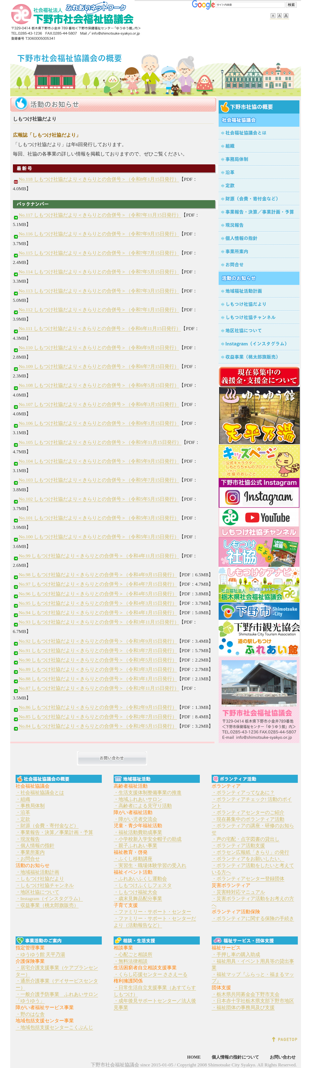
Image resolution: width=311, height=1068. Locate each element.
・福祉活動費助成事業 (138, 832)
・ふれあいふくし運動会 (140, 878)
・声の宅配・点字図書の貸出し (245, 839)
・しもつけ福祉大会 (135, 892)
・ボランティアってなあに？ (243, 792)
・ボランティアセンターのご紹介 (248, 812)
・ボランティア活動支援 (238, 845)
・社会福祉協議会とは (40, 792)
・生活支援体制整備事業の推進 (147, 792)
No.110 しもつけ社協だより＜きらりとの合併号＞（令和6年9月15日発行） (96, 348)
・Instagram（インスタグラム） (49, 898)
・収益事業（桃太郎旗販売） (47, 905)
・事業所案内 (30, 852)
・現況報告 (28, 839)
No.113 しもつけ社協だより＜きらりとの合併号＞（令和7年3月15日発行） (96, 291)
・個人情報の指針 (35, 845)
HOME (194, 1057)
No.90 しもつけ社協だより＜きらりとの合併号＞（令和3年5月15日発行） (95, 660)
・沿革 (23, 812)
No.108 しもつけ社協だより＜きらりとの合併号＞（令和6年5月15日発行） (96, 385)
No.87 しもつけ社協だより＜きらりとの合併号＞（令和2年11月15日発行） (96, 688)
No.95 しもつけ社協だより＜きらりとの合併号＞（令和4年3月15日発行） (95, 603)
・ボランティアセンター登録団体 (248, 878)
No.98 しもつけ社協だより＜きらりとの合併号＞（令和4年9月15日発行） (95, 575)
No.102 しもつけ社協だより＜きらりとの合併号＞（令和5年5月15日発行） (96, 499)
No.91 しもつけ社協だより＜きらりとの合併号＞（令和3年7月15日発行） (95, 650)
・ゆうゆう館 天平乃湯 (40, 954)
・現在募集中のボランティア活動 (248, 819)
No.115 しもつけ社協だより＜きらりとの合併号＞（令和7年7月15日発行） (96, 253)
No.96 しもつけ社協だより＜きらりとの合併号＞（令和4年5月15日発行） (95, 594)
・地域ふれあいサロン (138, 799)
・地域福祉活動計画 (37, 872)
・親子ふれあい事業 (135, 845)
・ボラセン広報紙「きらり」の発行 (250, 852)
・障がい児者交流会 (135, 819)
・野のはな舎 (30, 1014)
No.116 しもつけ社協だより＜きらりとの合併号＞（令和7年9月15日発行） (96, 234)
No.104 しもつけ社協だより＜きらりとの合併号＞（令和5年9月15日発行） (96, 461)
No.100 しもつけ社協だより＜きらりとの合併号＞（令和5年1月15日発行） (96, 537)
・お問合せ (28, 858)
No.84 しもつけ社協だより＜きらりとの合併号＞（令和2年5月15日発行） (95, 726)
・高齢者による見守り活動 (143, 805)
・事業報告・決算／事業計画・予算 (54, 832)
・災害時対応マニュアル (238, 892)
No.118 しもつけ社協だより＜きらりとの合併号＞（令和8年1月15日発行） (96, 179)
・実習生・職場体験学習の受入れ (150, 865)
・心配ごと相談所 (133, 954)
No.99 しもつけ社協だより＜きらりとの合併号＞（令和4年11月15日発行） (96, 556)
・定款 (23, 819)
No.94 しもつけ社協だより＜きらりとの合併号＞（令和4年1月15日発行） (95, 613)
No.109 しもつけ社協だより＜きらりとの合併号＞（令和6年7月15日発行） (96, 366)
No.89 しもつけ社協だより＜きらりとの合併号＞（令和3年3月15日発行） (95, 669)
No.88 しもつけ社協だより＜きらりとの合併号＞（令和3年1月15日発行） (95, 679)
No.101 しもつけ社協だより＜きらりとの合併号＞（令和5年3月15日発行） (96, 518)
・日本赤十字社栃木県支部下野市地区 (253, 1000)
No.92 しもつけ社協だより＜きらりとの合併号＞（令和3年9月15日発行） (95, 641)
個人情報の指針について (235, 1057)
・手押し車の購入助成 (236, 954)
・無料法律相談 (131, 961)
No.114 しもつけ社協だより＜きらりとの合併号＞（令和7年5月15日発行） (96, 272)
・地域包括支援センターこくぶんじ (54, 1027)
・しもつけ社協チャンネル (45, 885)
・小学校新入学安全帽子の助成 (147, 839)
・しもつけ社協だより (40, 878)
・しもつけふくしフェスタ (143, 885)
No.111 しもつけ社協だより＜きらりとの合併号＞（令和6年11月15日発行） (97, 328)
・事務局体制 (30, 805)
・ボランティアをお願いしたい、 (248, 858)
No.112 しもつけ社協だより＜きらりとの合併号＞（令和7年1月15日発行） (96, 310)
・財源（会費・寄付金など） (47, 825)
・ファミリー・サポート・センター (152, 911)
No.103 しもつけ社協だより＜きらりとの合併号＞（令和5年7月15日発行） (96, 480)
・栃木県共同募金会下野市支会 (245, 994)
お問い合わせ (283, 1057)
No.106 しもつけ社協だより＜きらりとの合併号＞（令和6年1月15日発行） (96, 423)
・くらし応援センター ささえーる (150, 974)
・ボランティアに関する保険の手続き (253, 918)
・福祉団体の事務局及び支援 (243, 1007)
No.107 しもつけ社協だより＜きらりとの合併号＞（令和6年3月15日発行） (96, 404)
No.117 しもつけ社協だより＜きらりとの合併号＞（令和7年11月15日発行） (97, 215)
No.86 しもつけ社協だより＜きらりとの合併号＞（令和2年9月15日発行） (95, 707)
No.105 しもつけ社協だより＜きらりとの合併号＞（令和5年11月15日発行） (97, 442)
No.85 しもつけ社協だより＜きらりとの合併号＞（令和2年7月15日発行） (95, 717)
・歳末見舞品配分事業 (138, 898)
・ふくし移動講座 (133, 858)
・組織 (23, 799)
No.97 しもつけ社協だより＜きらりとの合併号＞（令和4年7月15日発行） (95, 584)
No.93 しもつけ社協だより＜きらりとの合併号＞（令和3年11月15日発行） (96, 622)
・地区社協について (37, 892)
